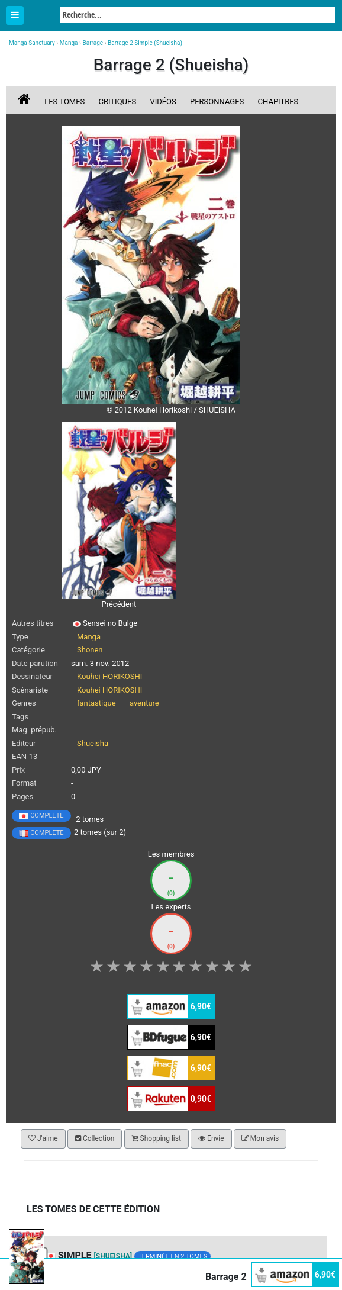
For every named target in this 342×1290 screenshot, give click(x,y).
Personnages (217, 101)
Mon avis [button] (260, 1138)
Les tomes (64, 101)
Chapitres (278, 101)
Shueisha (92, 743)
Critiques (118, 101)
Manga (41, 16)
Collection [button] (94, 1138)
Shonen (90, 649)
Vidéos (163, 101)
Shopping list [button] (156, 1138)
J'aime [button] (43, 1138)
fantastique (96, 703)
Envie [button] (211, 1138)
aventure (144, 703)
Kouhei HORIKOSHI (109, 676)
